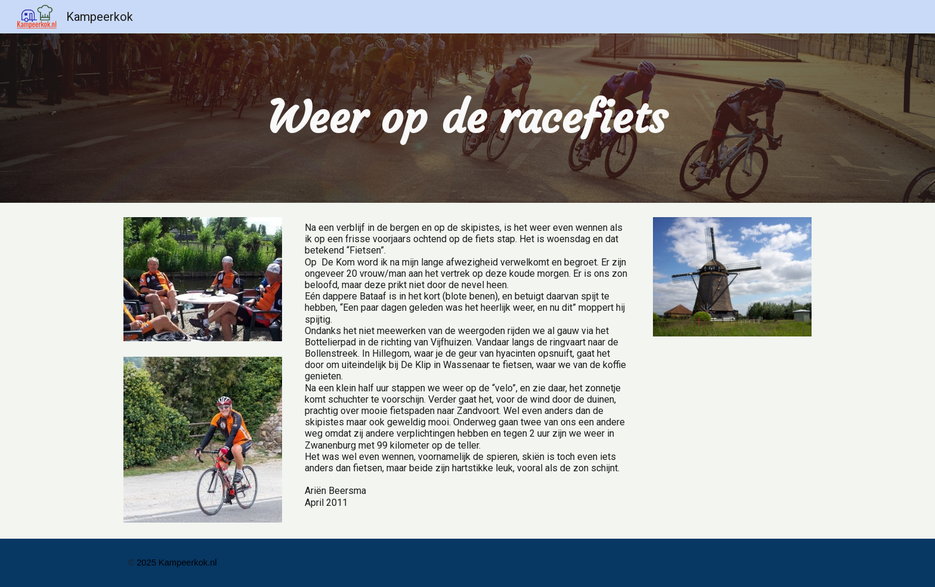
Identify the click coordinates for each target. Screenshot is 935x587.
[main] (467, 118)
